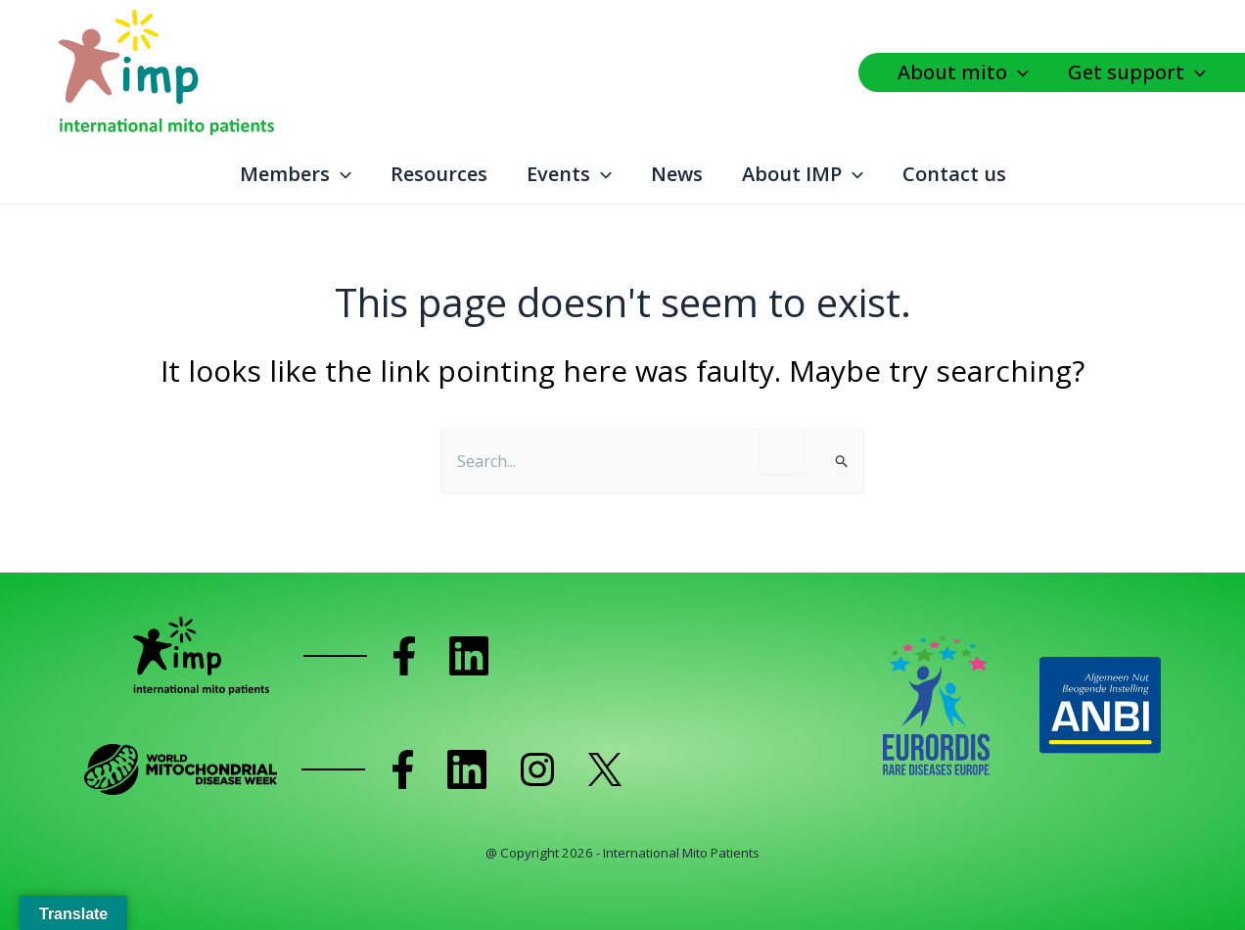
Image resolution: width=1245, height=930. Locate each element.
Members (295, 174)
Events (569, 174)
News (677, 174)
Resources (439, 174)
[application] (1023, 72)
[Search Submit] (842, 463)
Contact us (954, 174)
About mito (963, 72)
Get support (1137, 72)
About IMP (802, 174)
